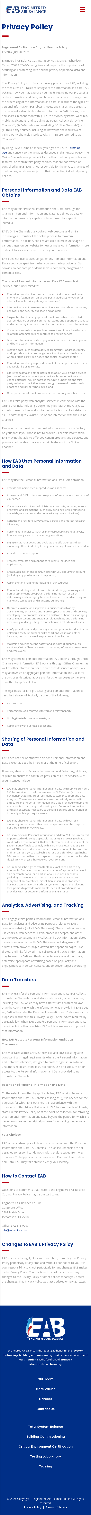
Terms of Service (56, 1507)
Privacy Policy (32, 1507)
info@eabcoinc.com (14, 1230)
